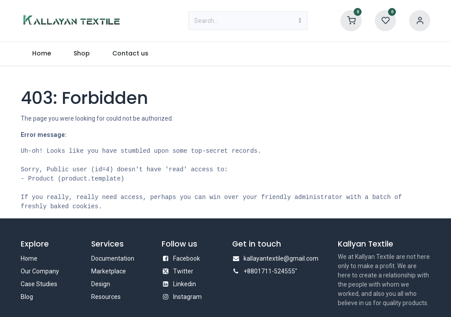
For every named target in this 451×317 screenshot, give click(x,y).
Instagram (187, 296)
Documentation (112, 258)
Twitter (183, 271)
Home (29, 258)
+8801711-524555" (270, 271)
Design (100, 284)
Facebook (186, 258)
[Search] (300, 20)
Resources (106, 296)
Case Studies (39, 284)
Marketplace (108, 271)
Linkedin (184, 284)
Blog (27, 296)
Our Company (40, 271)
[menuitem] (41, 53)
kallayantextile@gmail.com (281, 258)
